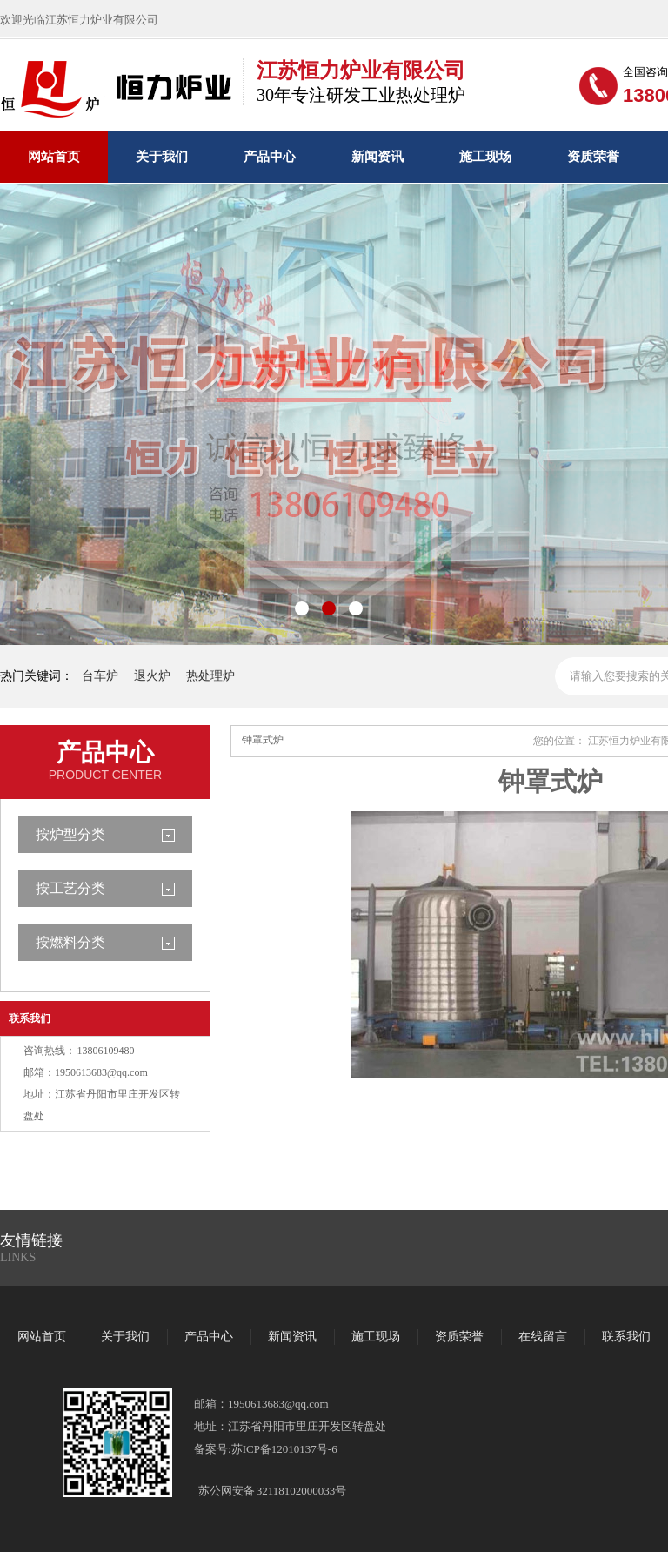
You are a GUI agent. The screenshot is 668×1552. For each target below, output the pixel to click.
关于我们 (162, 157)
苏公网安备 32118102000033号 (272, 1490)
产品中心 (270, 157)
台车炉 (100, 675)
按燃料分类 (70, 942)
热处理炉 (210, 675)
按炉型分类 (70, 834)
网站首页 (54, 157)
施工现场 (485, 157)
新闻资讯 (377, 157)
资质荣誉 (593, 157)
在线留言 (542, 1336)
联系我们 (29, 1018)
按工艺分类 (70, 888)
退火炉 (152, 675)
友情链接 (31, 1240)
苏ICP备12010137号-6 (284, 1448)
